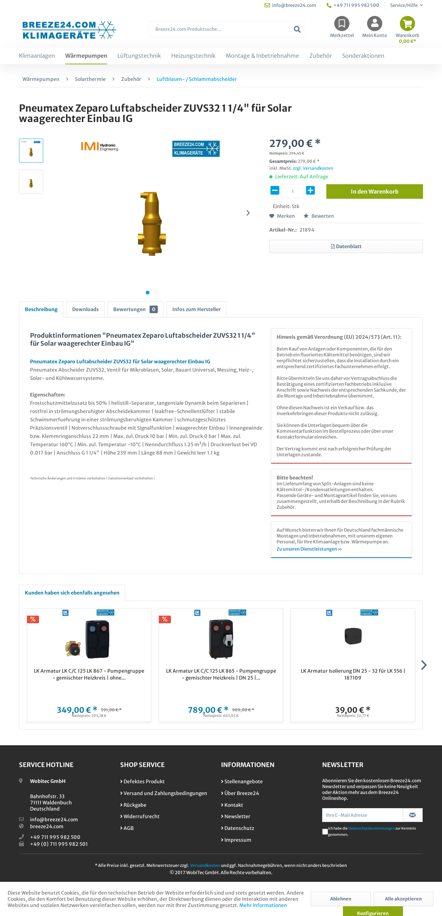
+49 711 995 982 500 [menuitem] (353, 5)
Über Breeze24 (240, 793)
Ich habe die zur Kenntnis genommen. (372, 831)
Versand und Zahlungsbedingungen (163, 793)
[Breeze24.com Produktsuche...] (226, 29)
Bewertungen (135, 309)
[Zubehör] (320, 56)
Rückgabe (133, 805)
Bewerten (319, 216)
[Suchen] (297, 29)
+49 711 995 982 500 (55, 837)
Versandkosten (205, 865)
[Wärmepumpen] (86, 56)
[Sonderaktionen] (363, 56)
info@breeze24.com (54, 819)
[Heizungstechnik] (193, 56)
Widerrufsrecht (140, 816)
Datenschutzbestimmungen (371, 828)
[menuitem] (226, 32)
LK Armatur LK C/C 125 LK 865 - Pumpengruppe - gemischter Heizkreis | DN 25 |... (221, 674)
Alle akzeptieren (403, 899)
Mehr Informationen (263, 905)
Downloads (85, 309)
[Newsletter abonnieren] (413, 815)
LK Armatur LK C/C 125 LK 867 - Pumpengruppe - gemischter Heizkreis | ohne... (89, 674)
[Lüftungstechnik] (139, 56)
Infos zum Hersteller (196, 309)
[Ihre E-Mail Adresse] (362, 815)
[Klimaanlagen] (37, 56)
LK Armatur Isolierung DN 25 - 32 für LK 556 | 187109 (353, 674)
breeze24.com (47, 826)
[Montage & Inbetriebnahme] (262, 56)
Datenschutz (237, 828)
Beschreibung (41, 309)
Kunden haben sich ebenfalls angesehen (72, 593)
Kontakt (232, 805)
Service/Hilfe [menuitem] (404, 5)
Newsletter (235, 816)
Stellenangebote (242, 781)
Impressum (236, 840)
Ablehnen (340, 899)
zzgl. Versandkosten (313, 168)
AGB (127, 828)
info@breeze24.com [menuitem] (290, 5)
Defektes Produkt (142, 781)
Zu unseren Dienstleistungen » (309, 549)
